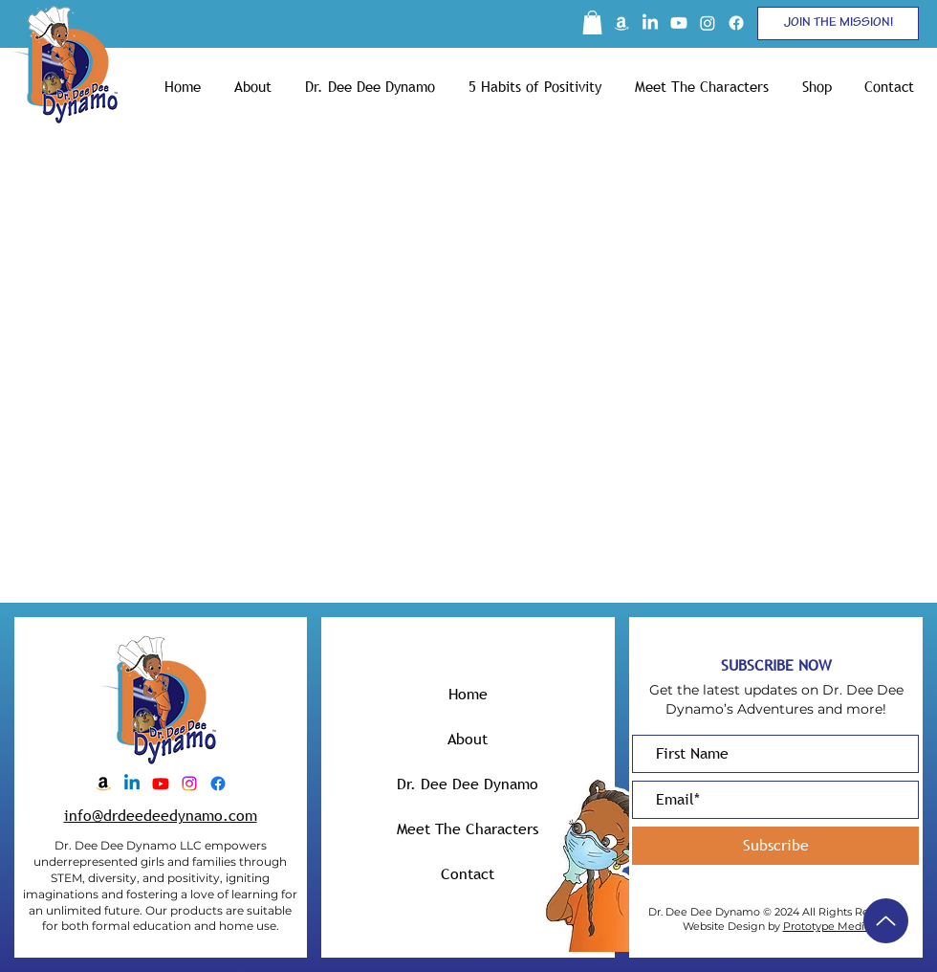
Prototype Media (826, 926)
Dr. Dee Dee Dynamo (467, 783)
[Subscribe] (775, 846)
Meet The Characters (467, 828)
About (467, 738)
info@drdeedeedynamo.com (160, 815)
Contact (467, 873)
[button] (592, 22)
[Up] (885, 920)
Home (468, 693)
